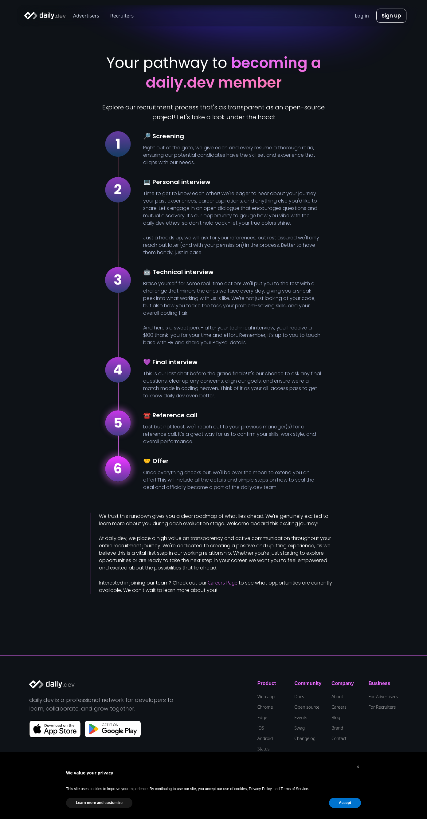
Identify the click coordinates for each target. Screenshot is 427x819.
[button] (358, 767)
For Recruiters (382, 707)
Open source (306, 707)
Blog (335, 717)
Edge (262, 717)
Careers (339, 707)
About (337, 696)
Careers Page (222, 582)
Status (263, 749)
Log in (362, 15)
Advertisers (86, 15)
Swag (299, 728)
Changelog (304, 738)
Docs (299, 696)
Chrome (265, 707)
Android (265, 738)
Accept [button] (345, 803)
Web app (266, 696)
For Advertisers (383, 696)
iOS (260, 728)
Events (300, 717)
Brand (337, 728)
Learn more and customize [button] (99, 803)
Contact (339, 738)
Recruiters (122, 15)
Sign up (391, 15)
